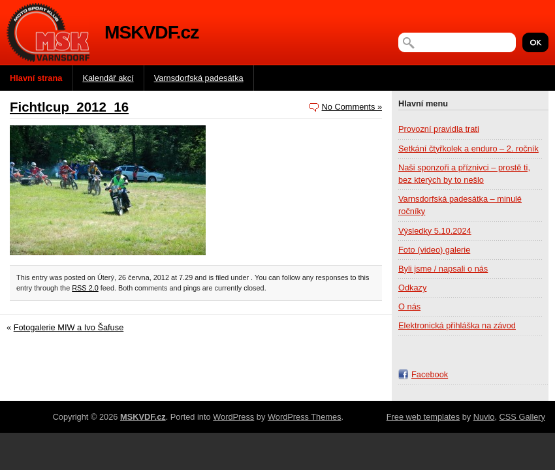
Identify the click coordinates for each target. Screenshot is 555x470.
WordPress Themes (304, 417)
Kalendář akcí (107, 78)
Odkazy (412, 287)
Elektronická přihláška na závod (457, 325)
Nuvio (484, 417)
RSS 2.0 (85, 288)
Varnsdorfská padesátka (199, 78)
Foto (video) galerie (434, 250)
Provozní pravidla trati (438, 129)
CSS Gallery (522, 417)
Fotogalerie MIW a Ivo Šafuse (69, 327)
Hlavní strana (36, 78)
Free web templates (423, 417)
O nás (409, 306)
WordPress (233, 417)
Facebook (429, 374)
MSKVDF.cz (151, 32)
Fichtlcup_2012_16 (69, 106)
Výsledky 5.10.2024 (434, 231)
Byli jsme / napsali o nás (443, 269)
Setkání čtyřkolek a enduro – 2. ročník (468, 148)
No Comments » (352, 107)
